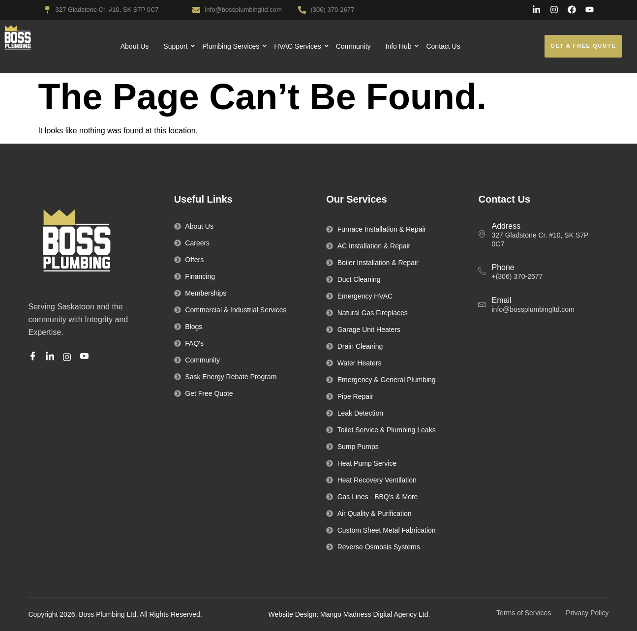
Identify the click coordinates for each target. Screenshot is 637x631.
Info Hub (399, 46)
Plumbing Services (231, 46)
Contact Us (443, 46)
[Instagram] (68, 356)
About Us (135, 46)
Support (175, 46)
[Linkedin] (51, 357)
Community (353, 46)
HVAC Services (297, 46)
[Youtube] (85, 357)
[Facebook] (34, 357)
